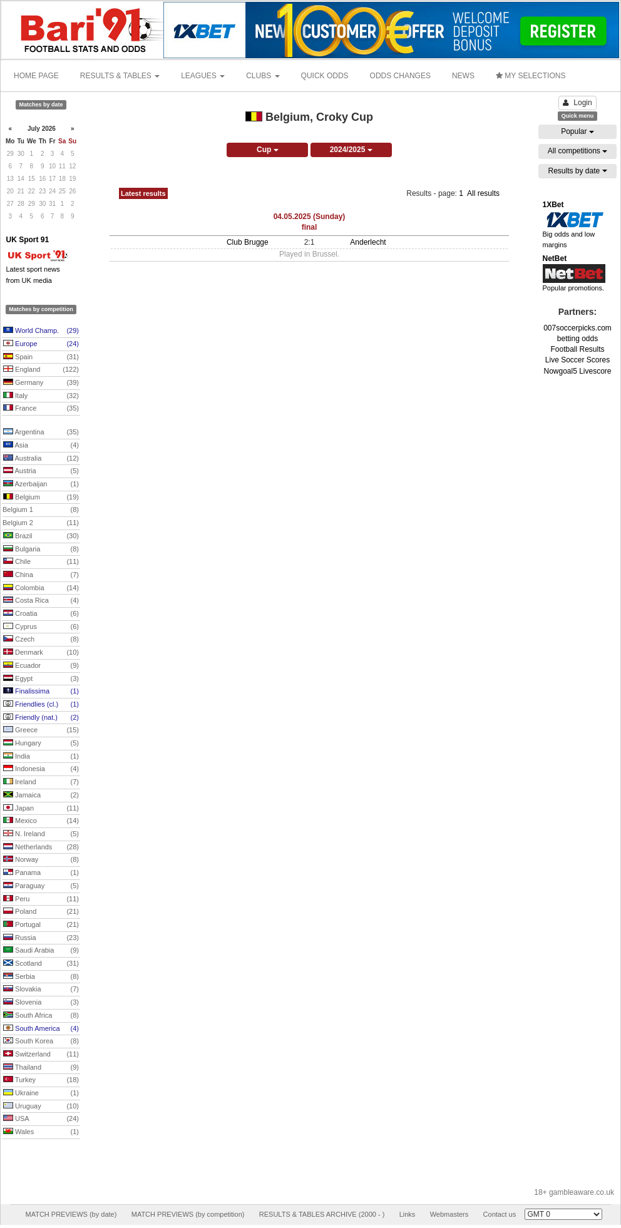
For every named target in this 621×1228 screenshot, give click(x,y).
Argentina (41, 432)
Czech (41, 640)
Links (407, 1214)
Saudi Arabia (41, 951)
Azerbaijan (41, 484)
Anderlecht (368, 242)
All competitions (577, 150)
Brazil (41, 536)
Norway (41, 860)
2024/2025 (351, 149)
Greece (41, 730)
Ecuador (41, 666)
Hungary (41, 744)
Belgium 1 (41, 510)
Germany (41, 383)
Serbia (41, 977)
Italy (41, 396)
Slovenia (41, 1003)
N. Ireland (41, 834)
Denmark (41, 653)
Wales (41, 1132)
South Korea (41, 1041)
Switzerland (41, 1055)
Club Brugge (248, 242)
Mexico (41, 821)
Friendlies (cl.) (41, 705)
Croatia (41, 614)
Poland (41, 912)
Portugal (41, 925)
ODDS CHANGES (400, 75)
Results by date (577, 170)
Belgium (41, 498)
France (41, 409)
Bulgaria (41, 550)
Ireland (41, 782)
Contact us (499, 1214)
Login (577, 102)
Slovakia (41, 990)
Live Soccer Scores (577, 360)
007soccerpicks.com (577, 328)
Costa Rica (41, 601)
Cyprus (41, 627)
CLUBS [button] (262, 75)
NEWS (463, 75)
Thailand (41, 1068)
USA (41, 1119)
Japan (41, 809)
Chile (41, 562)
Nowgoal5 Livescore (577, 371)
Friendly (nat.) (41, 718)
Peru (41, 899)
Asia (41, 446)
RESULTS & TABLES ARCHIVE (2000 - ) (322, 1214)
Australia (41, 459)
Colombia (41, 588)
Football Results (577, 349)
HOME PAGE (36, 75)
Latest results (143, 193)
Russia (41, 938)
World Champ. (41, 331)
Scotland (41, 964)
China (41, 575)
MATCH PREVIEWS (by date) (70, 1214)
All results (483, 193)
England (41, 370)
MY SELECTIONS (530, 75)
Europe (41, 344)
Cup (268, 149)
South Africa (41, 1016)
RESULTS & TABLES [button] (120, 75)
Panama (41, 873)
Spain (41, 357)
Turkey (41, 1080)
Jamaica (41, 796)
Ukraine (41, 1093)
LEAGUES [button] (203, 75)
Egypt (41, 679)
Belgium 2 (41, 523)
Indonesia (41, 769)
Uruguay (41, 1107)
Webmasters (449, 1214)
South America (41, 1029)
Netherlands (41, 847)
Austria (41, 471)
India (41, 757)
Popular (577, 131)
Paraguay (41, 886)
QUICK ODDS (325, 75)
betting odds (577, 338)
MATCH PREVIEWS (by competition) (188, 1214)
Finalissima (41, 692)
